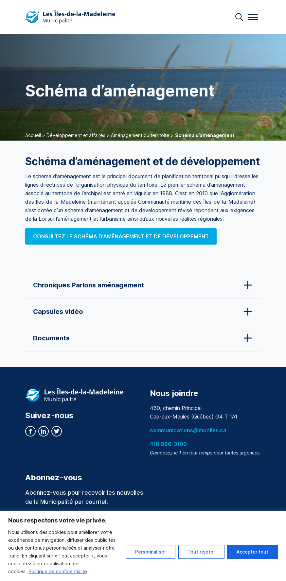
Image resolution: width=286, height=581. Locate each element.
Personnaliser (150, 552)
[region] (143, 546)
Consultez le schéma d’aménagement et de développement (121, 236)
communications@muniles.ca (188, 430)
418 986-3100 (168, 444)
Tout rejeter (201, 552)
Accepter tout (252, 552)
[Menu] (253, 17)
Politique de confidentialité (57, 571)
